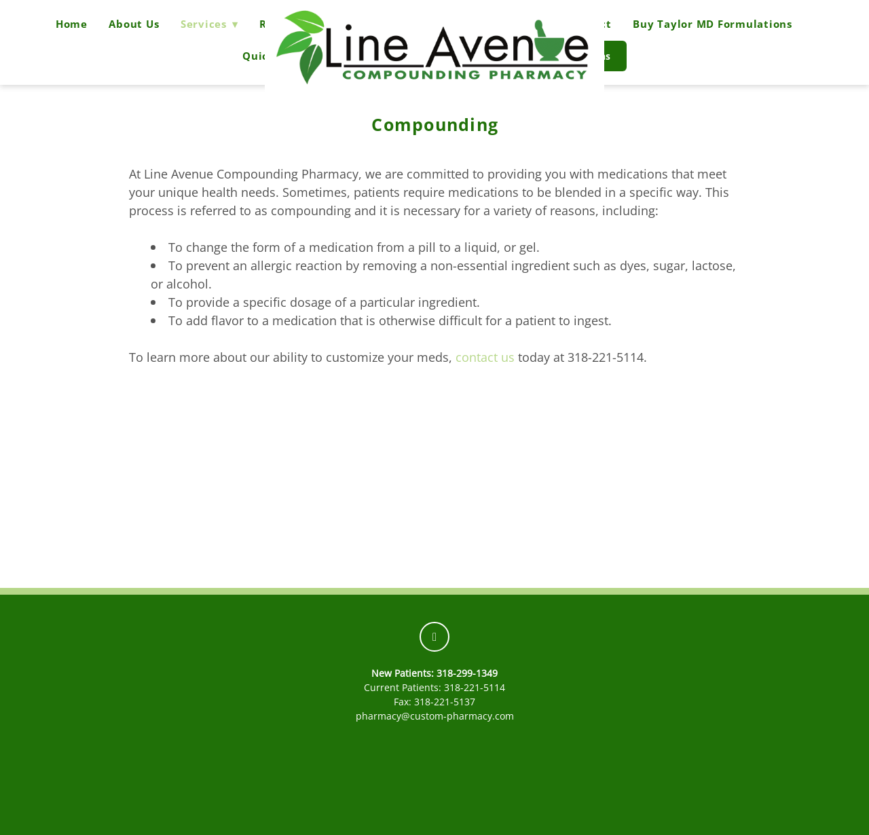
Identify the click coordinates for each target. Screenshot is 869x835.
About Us (134, 23)
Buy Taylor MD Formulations (712, 23)
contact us (485, 357)
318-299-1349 (467, 673)
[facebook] (434, 637)
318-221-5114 (474, 687)
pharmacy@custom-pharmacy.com (435, 715)
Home (72, 23)
